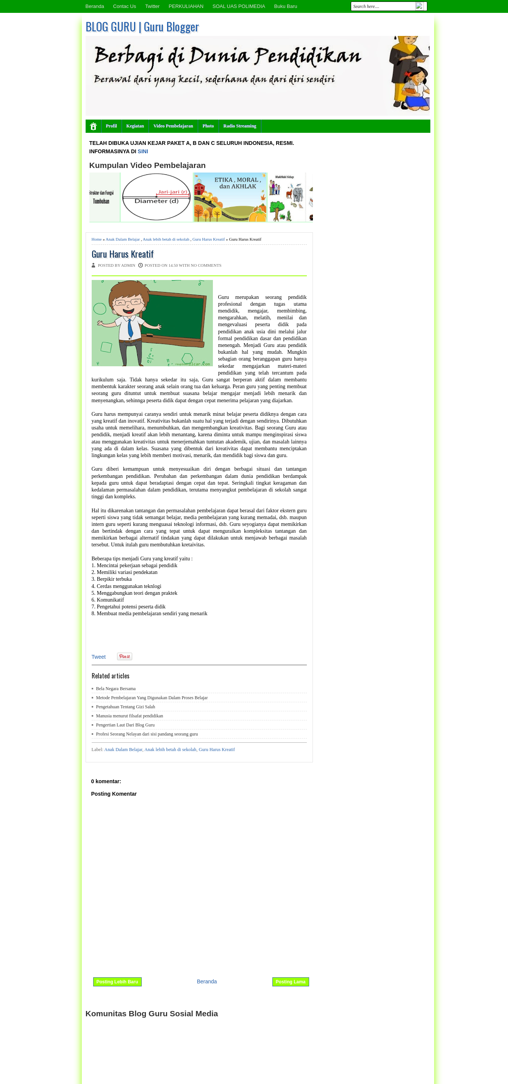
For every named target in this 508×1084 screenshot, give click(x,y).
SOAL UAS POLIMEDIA (239, 6)
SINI (143, 151)
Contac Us (124, 6)
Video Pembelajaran (173, 126)
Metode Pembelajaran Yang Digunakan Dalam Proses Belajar (152, 697)
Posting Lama (291, 981)
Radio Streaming (240, 126)
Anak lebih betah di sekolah (166, 239)
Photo (208, 126)
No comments (206, 265)
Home (97, 239)
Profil (111, 126)
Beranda (95, 6)
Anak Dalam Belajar (123, 239)
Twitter (152, 6)
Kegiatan (135, 126)
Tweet (99, 657)
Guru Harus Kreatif (208, 239)
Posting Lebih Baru (117, 981)
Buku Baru (285, 6)
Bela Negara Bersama (116, 688)
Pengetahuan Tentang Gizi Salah (125, 706)
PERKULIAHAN (186, 6)
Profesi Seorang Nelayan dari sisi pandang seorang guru (147, 734)
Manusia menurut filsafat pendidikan (129, 716)
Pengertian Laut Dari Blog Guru (125, 725)
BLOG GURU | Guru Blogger (142, 26)
